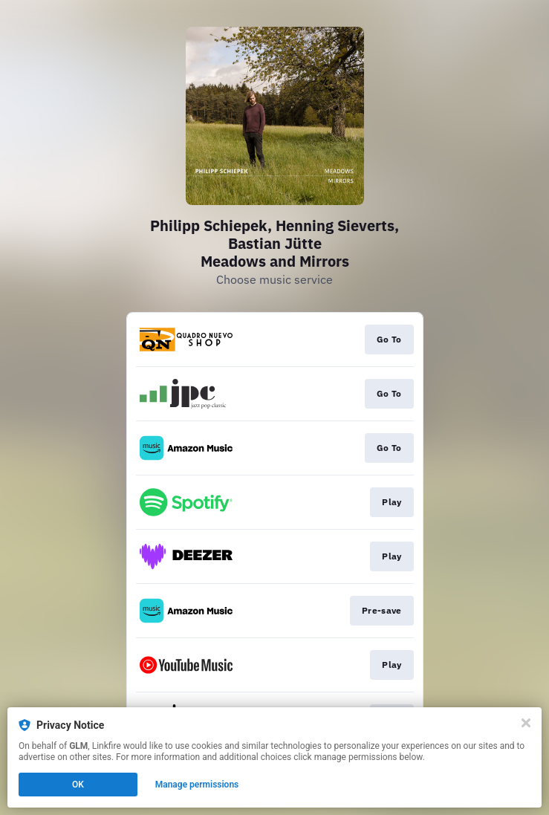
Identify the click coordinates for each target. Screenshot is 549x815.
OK (78, 784)
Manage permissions (197, 784)
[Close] (526, 723)
